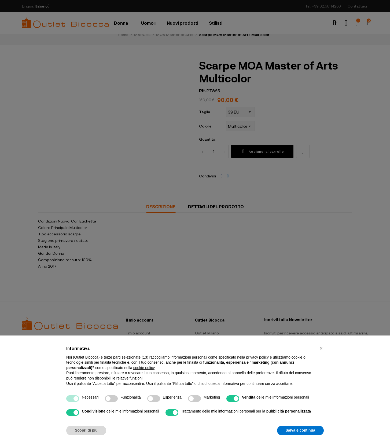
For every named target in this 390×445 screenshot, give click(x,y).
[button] (321, 348)
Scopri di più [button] (86, 430)
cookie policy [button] (143, 368)
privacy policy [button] (257, 357)
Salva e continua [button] (300, 430)
